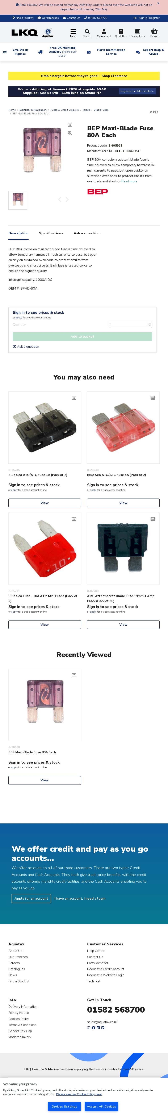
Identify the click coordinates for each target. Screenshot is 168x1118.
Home (12, 110)
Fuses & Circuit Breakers (64, 110)
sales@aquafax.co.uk (102, 1022)
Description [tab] (18, 233)
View (45, 503)
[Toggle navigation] (73, 33)
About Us (15, 951)
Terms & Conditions (22, 1025)
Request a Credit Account (105, 969)
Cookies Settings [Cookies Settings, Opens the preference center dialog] (64, 1106)
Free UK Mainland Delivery (63, 52)
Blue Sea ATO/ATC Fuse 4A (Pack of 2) (116, 475)
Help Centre (96, 951)
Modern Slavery (19, 1037)
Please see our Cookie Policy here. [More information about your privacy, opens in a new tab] (79, 1094)
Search (87, 33)
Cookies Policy (18, 1019)
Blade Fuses (101, 110)
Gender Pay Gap (20, 1031)
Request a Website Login (105, 975)
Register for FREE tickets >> (138, 91)
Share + (154, 111)
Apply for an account (31, 898)
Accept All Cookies (101, 1106)
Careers (14, 963)
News (12, 975)
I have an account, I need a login (80, 898)
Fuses (86, 110)
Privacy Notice (18, 1012)
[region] (84, 1098)
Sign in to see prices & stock (38, 312)
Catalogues (16, 969)
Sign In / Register (149, 18)
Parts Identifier (97, 963)
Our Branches (48, 18)
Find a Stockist (23, 18)
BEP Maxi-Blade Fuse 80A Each (32, 752)
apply (19, 317)
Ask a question (26, 346)
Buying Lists (137, 34)
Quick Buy (120, 34)
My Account (104, 34)
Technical (93, 981)
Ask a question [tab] (87, 233)
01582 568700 (116, 1009)
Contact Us (95, 957)
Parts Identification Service (111, 52)
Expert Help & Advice (153, 52)
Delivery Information (22, 1006)
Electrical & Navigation (33, 110)
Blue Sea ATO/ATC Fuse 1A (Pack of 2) (37, 475)
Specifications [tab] (51, 233)
